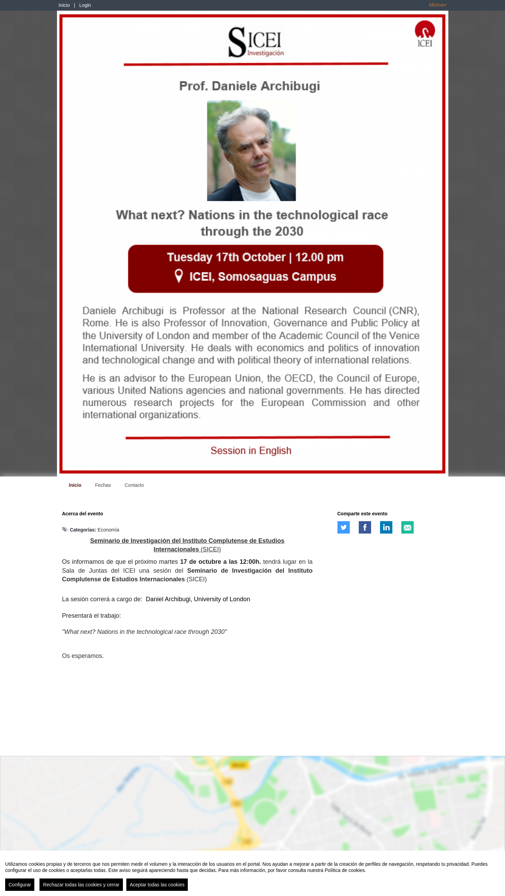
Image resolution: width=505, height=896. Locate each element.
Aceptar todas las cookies (157, 884)
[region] (252, 873)
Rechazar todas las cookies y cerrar (81, 884)
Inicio (64, 5)
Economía (108, 530)
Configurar (20, 884)
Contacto (134, 485)
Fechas (103, 485)
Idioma (437, 5)
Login (85, 5)
